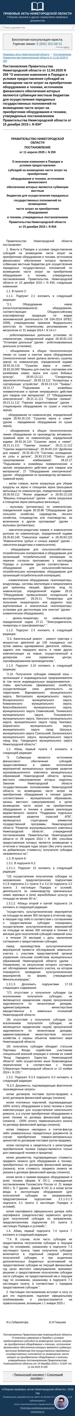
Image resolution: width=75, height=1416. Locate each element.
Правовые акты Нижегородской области (26, 54)
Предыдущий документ (29, 1374)
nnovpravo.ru (37, 1411)
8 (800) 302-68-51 (49, 44)
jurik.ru (66, 47)
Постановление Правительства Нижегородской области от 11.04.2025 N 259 (37, 57)
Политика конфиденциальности (37, 1408)
